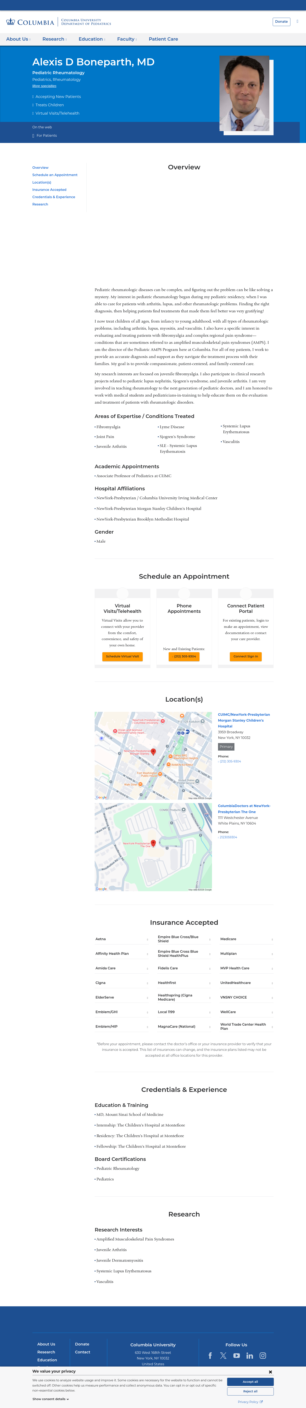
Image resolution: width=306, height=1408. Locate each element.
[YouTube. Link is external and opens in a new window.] (236, 1355)
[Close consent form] (270, 1371)
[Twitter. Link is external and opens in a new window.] (223, 1355)
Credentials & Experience (52, 197)
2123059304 (228, 837)
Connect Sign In (245, 656)
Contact (82, 1352)
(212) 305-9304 (185, 656)
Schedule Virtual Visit (122, 656)
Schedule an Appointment (52, 175)
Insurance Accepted (48, 189)
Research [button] (53, 39)
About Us (45, 1344)
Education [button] (89, 39)
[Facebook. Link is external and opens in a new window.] (210, 1355)
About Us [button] (18, 39)
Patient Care (156, 39)
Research (39, 204)
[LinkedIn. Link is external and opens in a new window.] (249, 1355)
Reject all (250, 1391)
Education (46, 1360)
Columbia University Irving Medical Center (153, 5)
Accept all (250, 1381)
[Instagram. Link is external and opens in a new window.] (263, 1355)
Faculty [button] (123, 39)
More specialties (44, 86)
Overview (39, 167)
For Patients (46, 135)
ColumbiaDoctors (212, 1319)
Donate (282, 21)
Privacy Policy (250, 1402)
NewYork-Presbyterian (153, 1322)
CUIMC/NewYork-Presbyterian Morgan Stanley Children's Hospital (241, 720)
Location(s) (41, 182)
